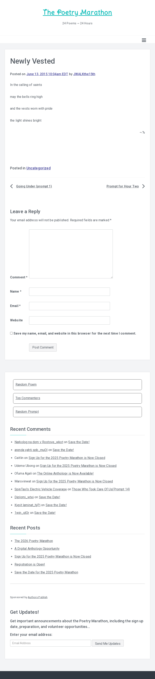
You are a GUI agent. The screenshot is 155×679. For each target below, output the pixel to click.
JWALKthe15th (84, 74)
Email (15, 305)
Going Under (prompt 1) (34, 186)
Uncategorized (38, 168)
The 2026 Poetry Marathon (34, 540)
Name (15, 291)
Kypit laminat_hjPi (27, 504)
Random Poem (26, 384)
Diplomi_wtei (24, 497)
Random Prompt (27, 411)
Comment (18, 277)
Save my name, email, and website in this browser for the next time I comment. (75, 333)
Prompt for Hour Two (123, 186)
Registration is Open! (30, 564)
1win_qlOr (22, 512)
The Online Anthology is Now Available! (65, 473)
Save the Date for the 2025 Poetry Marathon (46, 572)
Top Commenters (28, 398)
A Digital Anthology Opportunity (37, 548)
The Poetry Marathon (77, 12)
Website (16, 320)
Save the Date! (78, 442)
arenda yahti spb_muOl (31, 449)
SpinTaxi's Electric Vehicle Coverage (41, 489)
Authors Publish (37, 596)
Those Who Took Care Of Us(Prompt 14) (101, 489)
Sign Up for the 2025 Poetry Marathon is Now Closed (67, 457)
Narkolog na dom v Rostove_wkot (39, 442)
